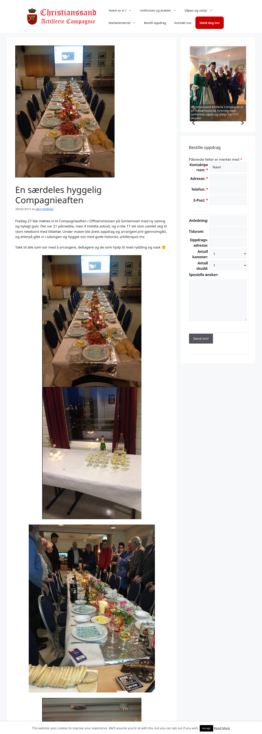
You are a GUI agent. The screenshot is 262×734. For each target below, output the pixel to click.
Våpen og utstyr (200, 10)
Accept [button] (206, 728)
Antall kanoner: (200, 254)
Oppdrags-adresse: (199, 243)
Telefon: (199, 189)
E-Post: (200, 200)
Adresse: (199, 178)
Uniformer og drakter (160, 10)
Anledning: (198, 220)
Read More (222, 728)
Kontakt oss (182, 23)
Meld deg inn (210, 23)
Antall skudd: (202, 266)
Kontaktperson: (199, 167)
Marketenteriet (124, 23)
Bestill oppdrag (155, 23)
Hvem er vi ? (122, 10)
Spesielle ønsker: (203, 274)
